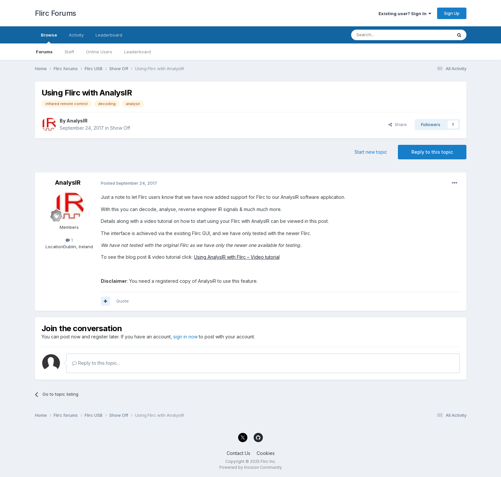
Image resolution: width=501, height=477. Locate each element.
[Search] (384, 35)
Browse (49, 37)
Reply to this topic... (96, 363)
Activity (76, 35)
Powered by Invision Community (250, 467)
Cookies (266, 453)
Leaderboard (137, 51)
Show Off (120, 128)
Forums (44, 51)
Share (397, 124)
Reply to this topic (432, 152)
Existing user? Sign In (404, 13)
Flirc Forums (55, 13)
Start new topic (370, 152)
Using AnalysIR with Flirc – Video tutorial (237, 257)
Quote (122, 301)
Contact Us (238, 453)
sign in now (185, 336)
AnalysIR (77, 120)
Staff (69, 51)
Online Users (99, 51)
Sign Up (451, 13)
